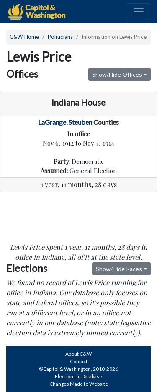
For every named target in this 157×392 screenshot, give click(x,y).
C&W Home (24, 36)
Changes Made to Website (78, 384)
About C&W (78, 354)
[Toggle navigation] (138, 11)
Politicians (60, 36)
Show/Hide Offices (117, 74)
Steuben (80, 122)
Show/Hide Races (119, 268)
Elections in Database (78, 376)
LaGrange (52, 122)
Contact (79, 361)
